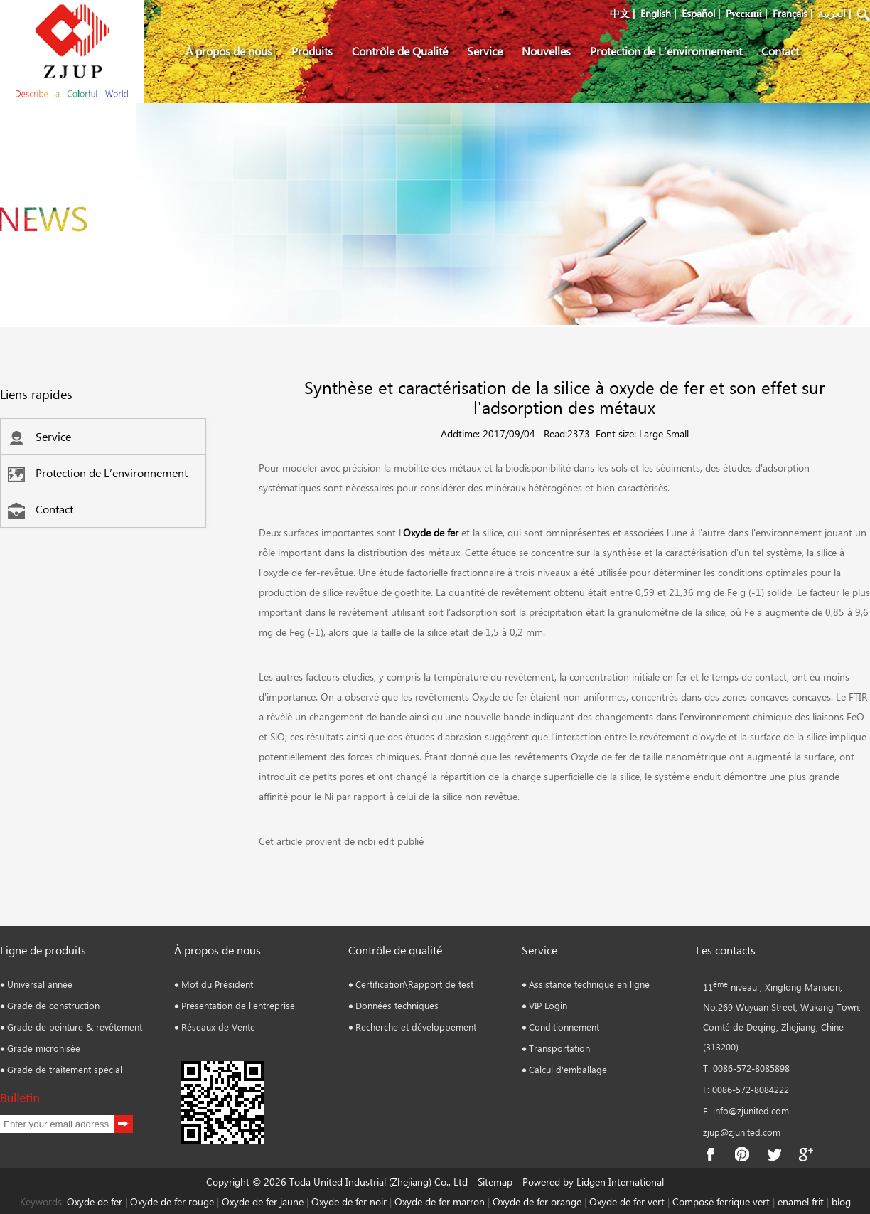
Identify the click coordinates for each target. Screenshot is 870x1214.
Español (698, 13)
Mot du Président (217, 984)
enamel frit (801, 1201)
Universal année (39, 984)
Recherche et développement (415, 1027)
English (655, 13)
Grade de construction (53, 1005)
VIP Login (548, 1005)
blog (841, 1201)
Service (485, 50)
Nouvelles (546, 50)
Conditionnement (564, 1027)
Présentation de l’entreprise (238, 1005)
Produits (312, 50)
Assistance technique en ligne (589, 984)
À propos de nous (229, 50)
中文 (620, 13)
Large (651, 433)
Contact (780, 50)
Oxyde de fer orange (537, 1201)
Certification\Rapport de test (414, 984)
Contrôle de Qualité (400, 50)
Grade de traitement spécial (64, 1069)
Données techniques (397, 1005)
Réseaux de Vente (218, 1027)
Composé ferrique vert (721, 1201)
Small (677, 433)
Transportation (559, 1048)
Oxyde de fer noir (349, 1201)
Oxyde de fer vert (627, 1201)
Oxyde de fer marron (439, 1201)
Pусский (744, 13)
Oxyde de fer (430, 532)
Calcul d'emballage (568, 1069)
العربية (832, 13)
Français (790, 13)
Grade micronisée (43, 1048)
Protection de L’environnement (666, 50)
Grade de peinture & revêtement (74, 1027)
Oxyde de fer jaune (263, 1201)
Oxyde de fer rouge (172, 1201)
